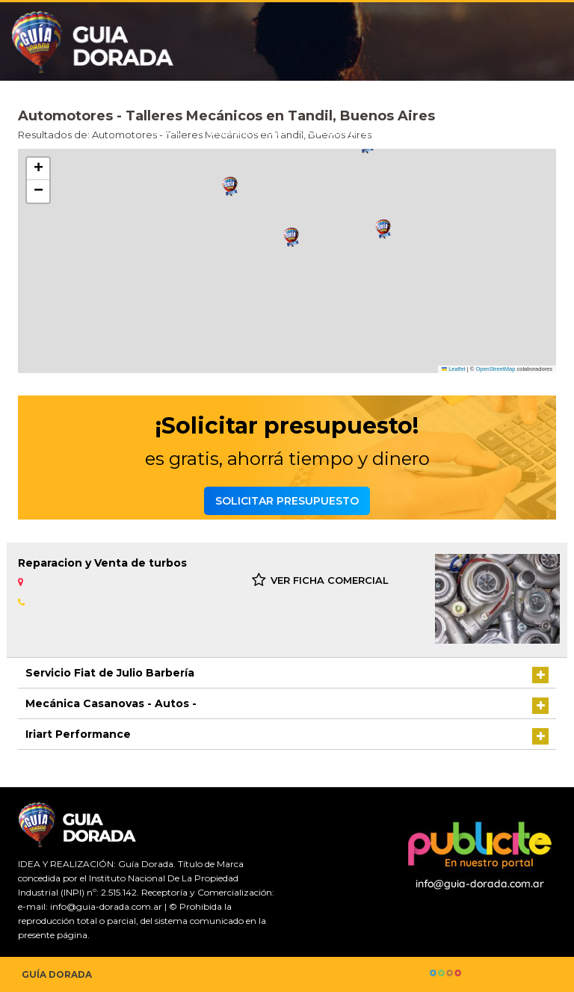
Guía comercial (242, 131)
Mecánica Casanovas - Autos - (111, 703)
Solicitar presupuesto (364, 131)
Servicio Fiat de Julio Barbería (109, 673)
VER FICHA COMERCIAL (320, 580)
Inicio (168, 131)
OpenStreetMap (495, 369)
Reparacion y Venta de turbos (102, 563)
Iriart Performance (78, 734)
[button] (230, 186)
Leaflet (454, 369)
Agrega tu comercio (501, 131)
